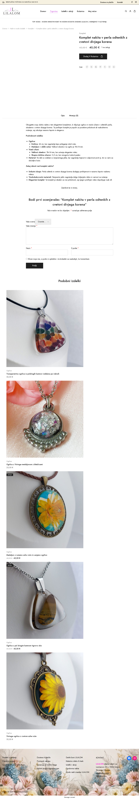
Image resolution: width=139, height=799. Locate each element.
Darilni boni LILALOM (74, 757)
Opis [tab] (63, 115)
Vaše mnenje (31, 226)
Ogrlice (9, 371)
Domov (43, 11)
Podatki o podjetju (9, 757)
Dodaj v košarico (93, 56)
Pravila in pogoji (8, 761)
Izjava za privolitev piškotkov (13, 765)
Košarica (80, 11)
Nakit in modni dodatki (17, 28)
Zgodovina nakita (72, 768)
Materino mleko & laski (74, 761)
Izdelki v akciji (67, 11)
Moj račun (92, 11)
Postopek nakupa (43, 761)
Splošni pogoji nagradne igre (48, 768)
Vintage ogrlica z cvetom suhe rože (21, 736)
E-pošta (75, 248)
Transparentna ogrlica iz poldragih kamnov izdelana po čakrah (32, 374)
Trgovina (54, 11)
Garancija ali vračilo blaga (47, 765)
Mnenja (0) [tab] (73, 115)
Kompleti (31, 28)
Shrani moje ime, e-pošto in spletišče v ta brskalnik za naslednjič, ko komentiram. (59, 259)
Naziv (29, 248)
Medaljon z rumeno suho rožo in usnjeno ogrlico (26, 555)
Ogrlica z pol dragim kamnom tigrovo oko (24, 645)
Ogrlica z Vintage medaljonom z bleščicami (24, 464)
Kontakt (120, 2)
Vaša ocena (30, 221)
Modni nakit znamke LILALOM (77, 772)
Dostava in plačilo (107, 2)
